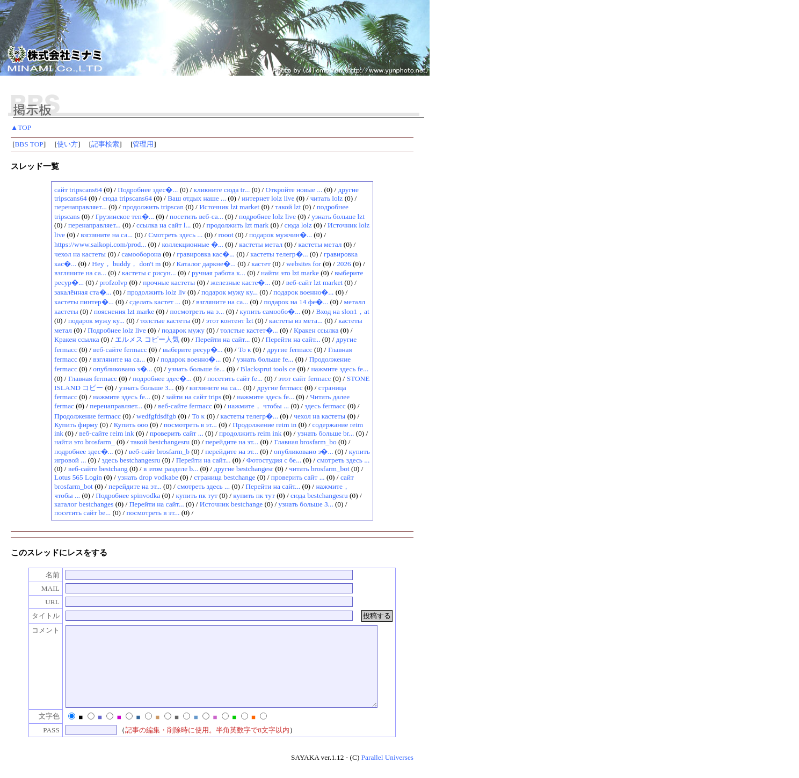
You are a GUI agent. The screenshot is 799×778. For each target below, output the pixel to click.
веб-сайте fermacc (120, 350)
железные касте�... (240, 282)
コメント (34, 630)
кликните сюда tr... (222, 190)
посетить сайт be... (82, 513)
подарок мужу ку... (229, 292)
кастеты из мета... (296, 321)
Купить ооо (131, 425)
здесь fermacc (324, 406)
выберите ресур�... (193, 350)
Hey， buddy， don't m (126, 264)
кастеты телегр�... (279, 254)
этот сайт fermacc (304, 379)
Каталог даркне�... (206, 264)
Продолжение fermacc (87, 416)
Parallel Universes (387, 773)
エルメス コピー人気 (147, 339)
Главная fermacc (92, 379)
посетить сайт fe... (235, 379)
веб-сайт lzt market (314, 282)
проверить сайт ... (177, 433)
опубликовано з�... (122, 369)
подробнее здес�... (162, 379)
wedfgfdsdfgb (156, 416)
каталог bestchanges (83, 504)
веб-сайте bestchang (98, 469)
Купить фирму (76, 425)
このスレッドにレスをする (59, 552)
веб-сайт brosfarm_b (159, 451)
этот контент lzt (229, 321)
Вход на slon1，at (342, 311)
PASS (40, 746)
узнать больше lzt (338, 216)
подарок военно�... (303, 292)
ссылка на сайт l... (163, 225)
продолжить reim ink (250, 433)
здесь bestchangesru (131, 460)
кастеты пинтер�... (84, 302)
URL (41, 602)
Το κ (244, 350)
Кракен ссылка (316, 330)
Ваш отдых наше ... (197, 198)
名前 (41, 575)
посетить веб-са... (196, 216)
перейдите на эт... (231, 442)
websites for (303, 264)
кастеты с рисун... (149, 273)
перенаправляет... (80, 207)
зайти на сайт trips (193, 397)
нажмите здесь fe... (339, 369)
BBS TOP (28, 144)
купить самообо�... (270, 311)
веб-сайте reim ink (106, 433)
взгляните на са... (107, 235)
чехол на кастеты (80, 254)
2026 (344, 264)
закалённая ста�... (83, 292)
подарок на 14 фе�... (296, 302)
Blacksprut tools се (268, 369)
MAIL (39, 588)
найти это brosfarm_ (84, 442)
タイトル (34, 616)
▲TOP (21, 127)
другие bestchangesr (243, 469)
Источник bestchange (231, 504)
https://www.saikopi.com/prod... (100, 244)
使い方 (67, 144)
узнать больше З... (146, 388)
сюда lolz (297, 225)
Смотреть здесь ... (175, 235)
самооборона (141, 254)
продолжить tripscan (153, 207)
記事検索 (105, 144)
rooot (226, 235)
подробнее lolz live (267, 216)
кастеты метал (260, 244)
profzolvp (113, 282)
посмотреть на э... (197, 311)
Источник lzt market (229, 207)
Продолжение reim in (264, 425)
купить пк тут (196, 495)
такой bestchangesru (160, 442)
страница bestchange (224, 477)
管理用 (143, 144)
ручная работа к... (218, 273)
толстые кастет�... (249, 330)
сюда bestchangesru (319, 495)
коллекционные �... (192, 244)
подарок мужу (183, 330)
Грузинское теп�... (125, 216)
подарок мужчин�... (280, 235)
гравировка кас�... (206, 254)
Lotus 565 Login (78, 477)
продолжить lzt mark (238, 225)
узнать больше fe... (265, 359)
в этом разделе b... (170, 469)
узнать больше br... (325, 433)
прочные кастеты (169, 282)
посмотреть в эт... (190, 425)
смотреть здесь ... (343, 460)
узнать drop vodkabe (148, 477)
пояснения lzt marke (124, 311)
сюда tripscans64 (127, 198)
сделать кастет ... (154, 302)
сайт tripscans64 (78, 190)
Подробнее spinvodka (128, 495)
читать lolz (326, 198)
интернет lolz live (268, 198)
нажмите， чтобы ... (258, 406)
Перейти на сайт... (222, 339)
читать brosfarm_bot (319, 469)
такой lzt (288, 207)
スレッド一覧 (35, 166)
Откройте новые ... (294, 190)
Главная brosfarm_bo (305, 442)
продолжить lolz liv (156, 292)
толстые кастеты (165, 321)
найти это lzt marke (290, 273)
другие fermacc (290, 350)
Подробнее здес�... (148, 190)
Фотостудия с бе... (273, 460)
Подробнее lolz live (117, 330)
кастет (261, 264)
